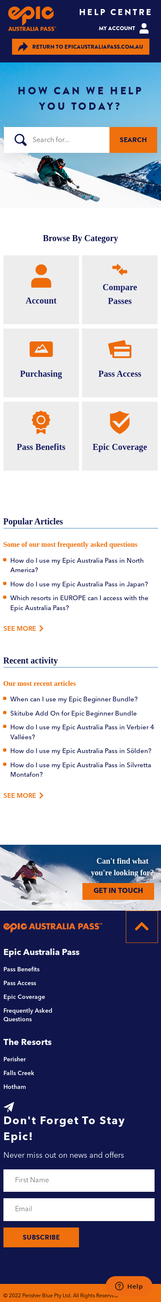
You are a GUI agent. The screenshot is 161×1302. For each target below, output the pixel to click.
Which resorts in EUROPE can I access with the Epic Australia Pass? (79, 603)
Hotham (14, 1087)
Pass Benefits (21, 970)
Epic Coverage (24, 997)
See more (23, 795)
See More (21, 629)
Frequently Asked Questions (27, 1015)
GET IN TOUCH (118, 891)
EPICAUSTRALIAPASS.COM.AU (80, 47)
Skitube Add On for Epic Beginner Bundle (73, 714)
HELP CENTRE (116, 12)
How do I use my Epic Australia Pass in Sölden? (81, 751)
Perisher (14, 1060)
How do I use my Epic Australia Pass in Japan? (79, 585)
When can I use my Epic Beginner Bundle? (74, 700)
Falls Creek (18, 1073)
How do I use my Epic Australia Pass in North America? (77, 566)
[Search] (80, 140)
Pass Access (19, 983)
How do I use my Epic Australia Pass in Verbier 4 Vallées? (82, 733)
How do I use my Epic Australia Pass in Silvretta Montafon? (80, 771)
